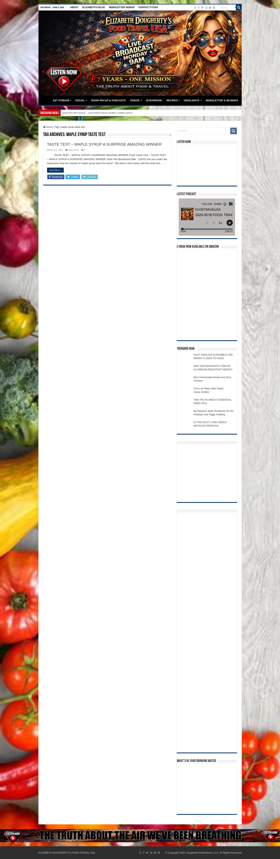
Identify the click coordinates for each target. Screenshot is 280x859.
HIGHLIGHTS (191, 100)
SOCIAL (80, 100)
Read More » (55, 170)
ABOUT (74, 7)
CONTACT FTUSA (148, 7)
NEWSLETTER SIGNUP (122, 7)
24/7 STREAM (61, 100)
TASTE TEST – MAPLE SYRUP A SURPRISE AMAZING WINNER (104, 144)
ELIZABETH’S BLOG (93, 7)
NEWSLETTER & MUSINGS (222, 100)
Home (48, 127)
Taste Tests (73, 150)
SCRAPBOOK (154, 100)
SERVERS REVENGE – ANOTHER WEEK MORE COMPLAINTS (97, 112)
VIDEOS (135, 100)
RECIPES (172, 100)
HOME (45, 100)
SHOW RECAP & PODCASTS (108, 100)
